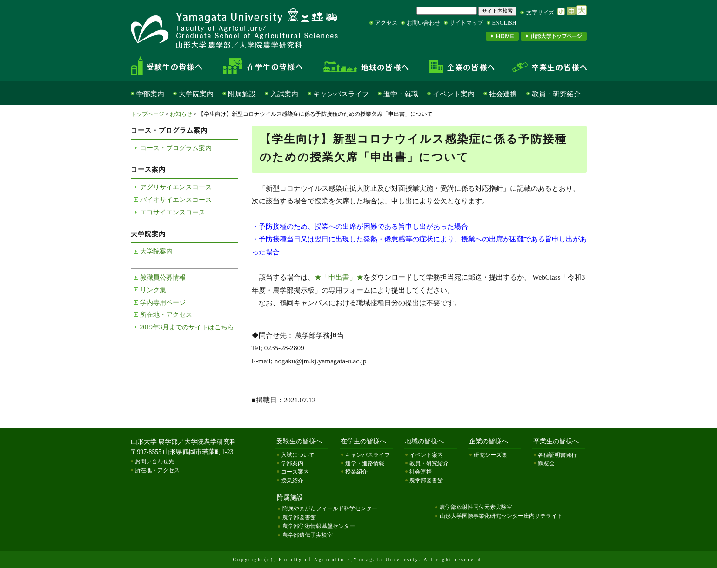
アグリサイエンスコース (176, 187)
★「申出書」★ (339, 277)
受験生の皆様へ (174, 66)
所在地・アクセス (166, 314)
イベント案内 (454, 94)
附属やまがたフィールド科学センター (329, 508)
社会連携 (503, 94)
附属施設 (242, 94)
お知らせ (181, 114)
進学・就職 (400, 94)
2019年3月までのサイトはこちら (187, 327)
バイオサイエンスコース (176, 199)
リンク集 (153, 290)
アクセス (386, 23)
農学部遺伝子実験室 (307, 535)
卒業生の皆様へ (545, 66)
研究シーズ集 (490, 455)
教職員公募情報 (163, 277)
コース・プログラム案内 (176, 148)
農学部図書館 (426, 480)
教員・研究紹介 (556, 94)
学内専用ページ (163, 302)
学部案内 (150, 94)
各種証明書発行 (557, 455)
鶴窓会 (546, 463)
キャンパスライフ (341, 94)
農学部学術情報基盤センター (318, 526)
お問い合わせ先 (154, 461)
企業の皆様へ (461, 66)
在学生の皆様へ (265, 66)
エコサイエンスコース (172, 212)
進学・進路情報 (364, 463)
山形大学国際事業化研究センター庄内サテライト (501, 516)
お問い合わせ (423, 23)
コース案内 (295, 471)
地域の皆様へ (366, 66)
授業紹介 (292, 480)
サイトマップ (466, 23)
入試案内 (284, 94)
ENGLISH (504, 23)
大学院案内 (196, 94)
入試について (298, 455)
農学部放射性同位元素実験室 (476, 507)
